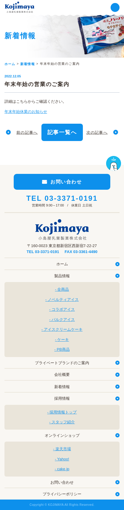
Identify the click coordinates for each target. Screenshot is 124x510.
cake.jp (63, 469)
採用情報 (62, 398)
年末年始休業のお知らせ (25, 111)
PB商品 (63, 349)
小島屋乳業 (19, 7)
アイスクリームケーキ (63, 329)
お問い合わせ (62, 482)
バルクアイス (63, 319)
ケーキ (63, 339)
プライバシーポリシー (62, 494)
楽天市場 (63, 449)
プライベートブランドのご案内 (62, 363)
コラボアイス (63, 309)
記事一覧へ (62, 132)
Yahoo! (63, 459)
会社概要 (62, 374)
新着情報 (62, 387)
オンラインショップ (62, 435)
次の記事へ (97, 132)
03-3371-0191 (70, 198)
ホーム (62, 264)
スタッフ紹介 (63, 422)
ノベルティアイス (63, 299)
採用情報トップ (63, 412)
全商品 (63, 289)
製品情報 (62, 276)
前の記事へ (27, 132)
